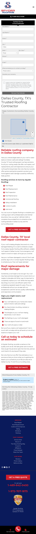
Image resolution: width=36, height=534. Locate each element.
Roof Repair (18, 422)
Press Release (18, 450)
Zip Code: (22, 50)
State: (4, 50)
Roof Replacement (18, 424)
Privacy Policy (22, 87)
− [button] (32, 135)
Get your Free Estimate (18, 93)
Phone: (4, 56)
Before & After (18, 463)
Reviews (18, 459)
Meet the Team (18, 452)
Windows (18, 431)
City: (3, 44)
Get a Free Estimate (18, 229)
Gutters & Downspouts (18, 426)
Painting (18, 433)
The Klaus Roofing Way (18, 444)
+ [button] (32, 133)
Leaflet (13, 138)
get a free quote (18, 477)
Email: (4, 62)
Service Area (18, 439)
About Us (18, 442)
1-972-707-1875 (18, 491)
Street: (4, 38)
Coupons (18, 446)
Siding (18, 429)
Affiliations (18, 448)
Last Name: (5, 32)
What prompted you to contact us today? (14, 68)
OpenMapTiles (19, 138)
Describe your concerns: (9, 74)
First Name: (5, 26)
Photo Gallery (18, 461)
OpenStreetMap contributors (28, 138)
